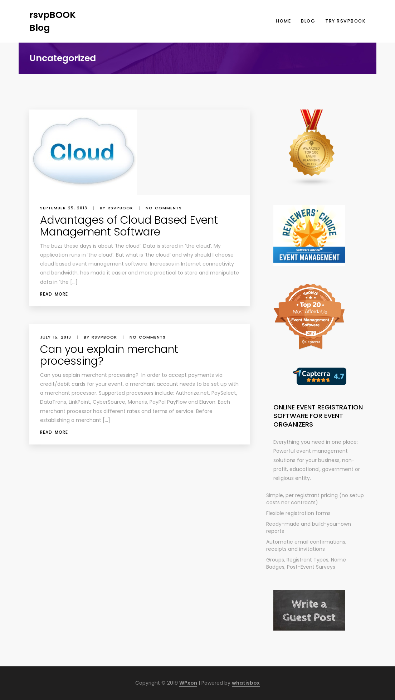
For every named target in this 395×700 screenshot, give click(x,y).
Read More (54, 294)
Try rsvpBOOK (345, 21)
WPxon (188, 682)
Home (283, 21)
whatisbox (246, 682)
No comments (164, 208)
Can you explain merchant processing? (109, 355)
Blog (308, 21)
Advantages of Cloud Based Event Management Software (129, 226)
